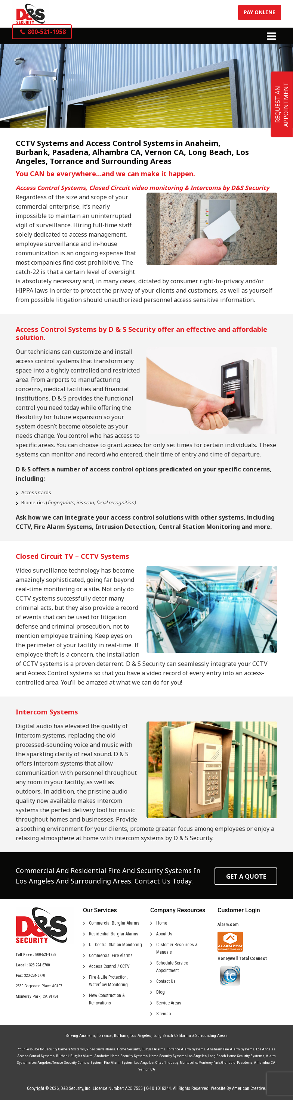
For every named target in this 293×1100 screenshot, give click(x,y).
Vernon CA (146, 1069)
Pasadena (244, 1062)
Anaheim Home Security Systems (121, 1056)
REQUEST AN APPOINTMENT (282, 104)
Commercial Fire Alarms (111, 955)
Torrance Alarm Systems (186, 1049)
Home (161, 923)
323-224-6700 (39, 965)
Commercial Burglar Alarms (114, 923)
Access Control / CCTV (109, 966)
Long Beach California (172, 1035)
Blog (160, 992)
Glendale (228, 1062)
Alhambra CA (264, 1062)
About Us (164, 934)
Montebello (188, 1062)
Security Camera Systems (64, 1049)
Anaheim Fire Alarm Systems (231, 1049)
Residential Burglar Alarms (113, 934)
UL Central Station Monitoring (115, 944)
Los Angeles (140, 1035)
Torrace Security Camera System (77, 1062)
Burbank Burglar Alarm (74, 1056)
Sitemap (163, 1013)
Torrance (104, 1035)
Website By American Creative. (238, 1088)
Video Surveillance (100, 1049)
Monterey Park (209, 1062)
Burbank (121, 1035)
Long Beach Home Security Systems (236, 1056)
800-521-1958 (45, 954)
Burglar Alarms (153, 1049)
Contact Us (166, 981)
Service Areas (168, 1003)
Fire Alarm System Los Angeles (129, 1062)
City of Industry (166, 1062)
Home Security (128, 1049)
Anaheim (87, 1035)
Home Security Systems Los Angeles (178, 1056)
